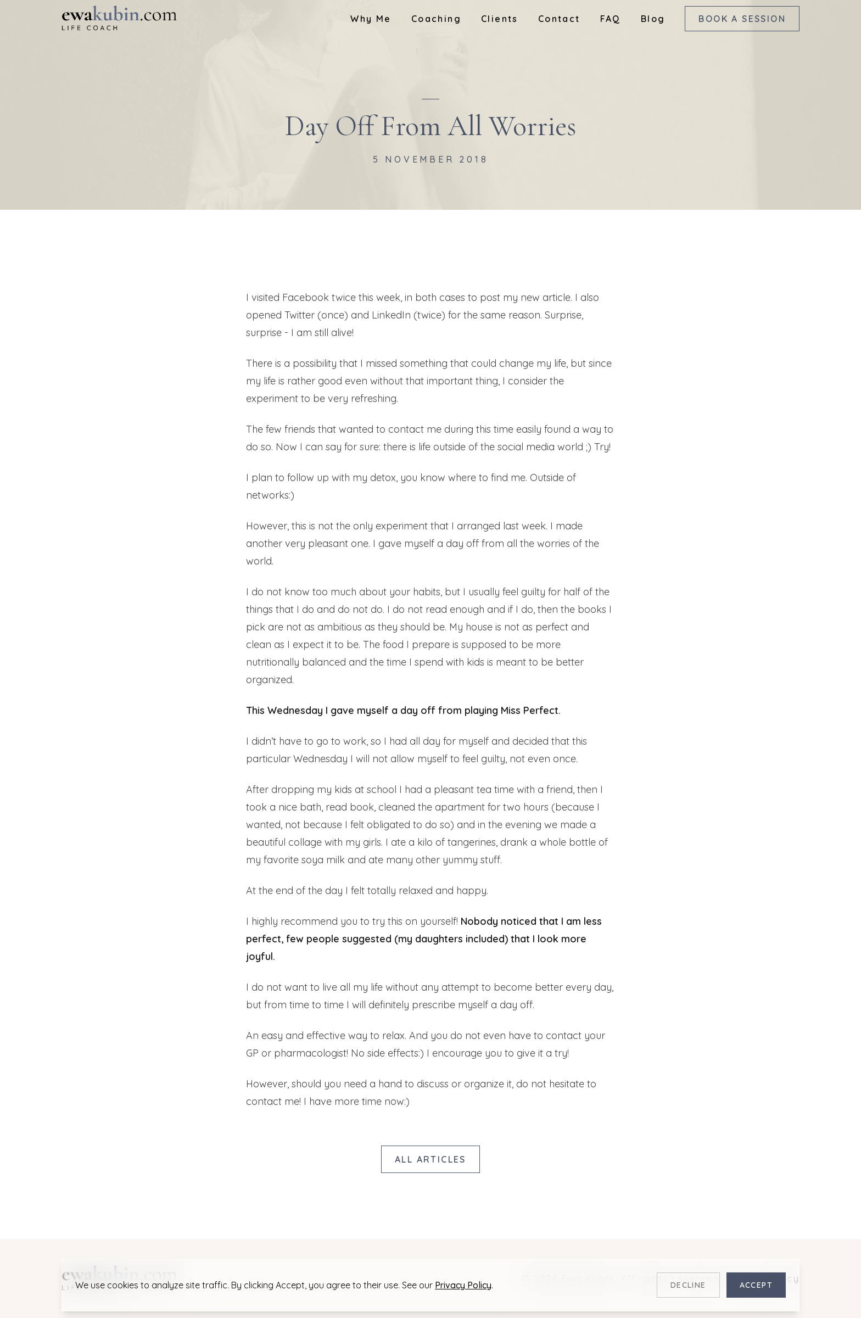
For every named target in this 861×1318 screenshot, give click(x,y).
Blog (653, 18)
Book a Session (742, 18)
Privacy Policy (463, 1285)
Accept (756, 1285)
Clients (499, 18)
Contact (559, 18)
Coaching (436, 18)
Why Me (370, 18)
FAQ (610, 18)
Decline (688, 1285)
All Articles (430, 1159)
